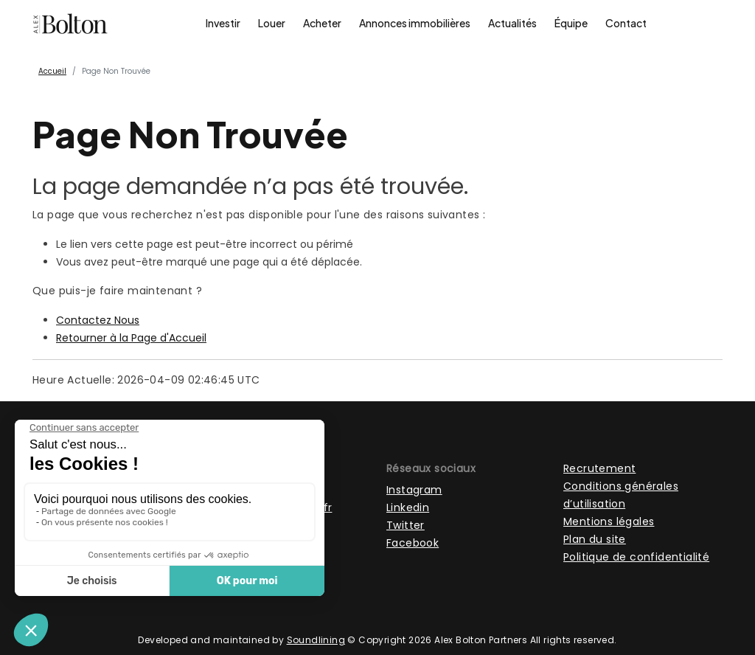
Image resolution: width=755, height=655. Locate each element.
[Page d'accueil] (70, 23)
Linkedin (407, 507)
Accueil (52, 71)
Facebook (412, 543)
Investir (223, 23)
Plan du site (594, 539)
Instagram (414, 489)
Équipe (571, 23)
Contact (626, 23)
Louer (271, 23)
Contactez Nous (97, 320)
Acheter (322, 23)
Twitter (405, 525)
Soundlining (316, 640)
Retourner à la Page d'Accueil (131, 337)
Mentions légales (608, 521)
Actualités (512, 23)
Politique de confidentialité (636, 557)
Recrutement (599, 468)
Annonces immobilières (414, 23)
